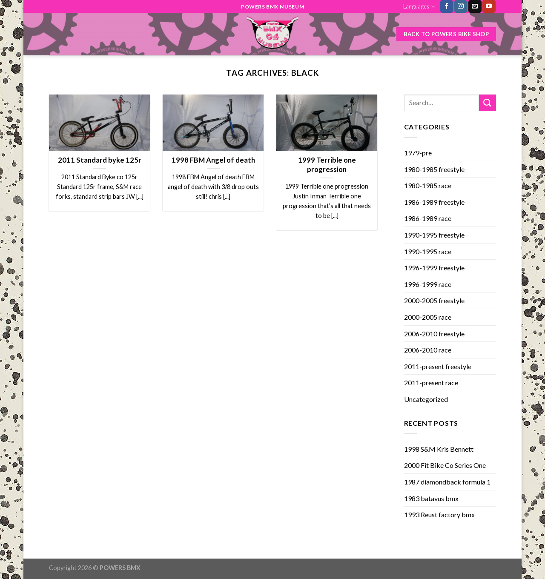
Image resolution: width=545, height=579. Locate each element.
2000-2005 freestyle (434, 300)
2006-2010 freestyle (434, 334)
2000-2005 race (427, 317)
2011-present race (431, 382)
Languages (419, 7)
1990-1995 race (427, 251)
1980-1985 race (427, 185)
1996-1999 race (427, 284)
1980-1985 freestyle (434, 169)
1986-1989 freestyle (434, 202)
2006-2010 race (427, 350)
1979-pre (418, 153)
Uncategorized (426, 399)
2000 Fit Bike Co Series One (445, 465)
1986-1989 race (427, 218)
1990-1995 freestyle (434, 235)
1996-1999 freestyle (434, 268)
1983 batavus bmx (431, 498)
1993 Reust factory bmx (439, 514)
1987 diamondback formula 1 (447, 482)
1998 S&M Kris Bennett (438, 449)
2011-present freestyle (437, 366)
